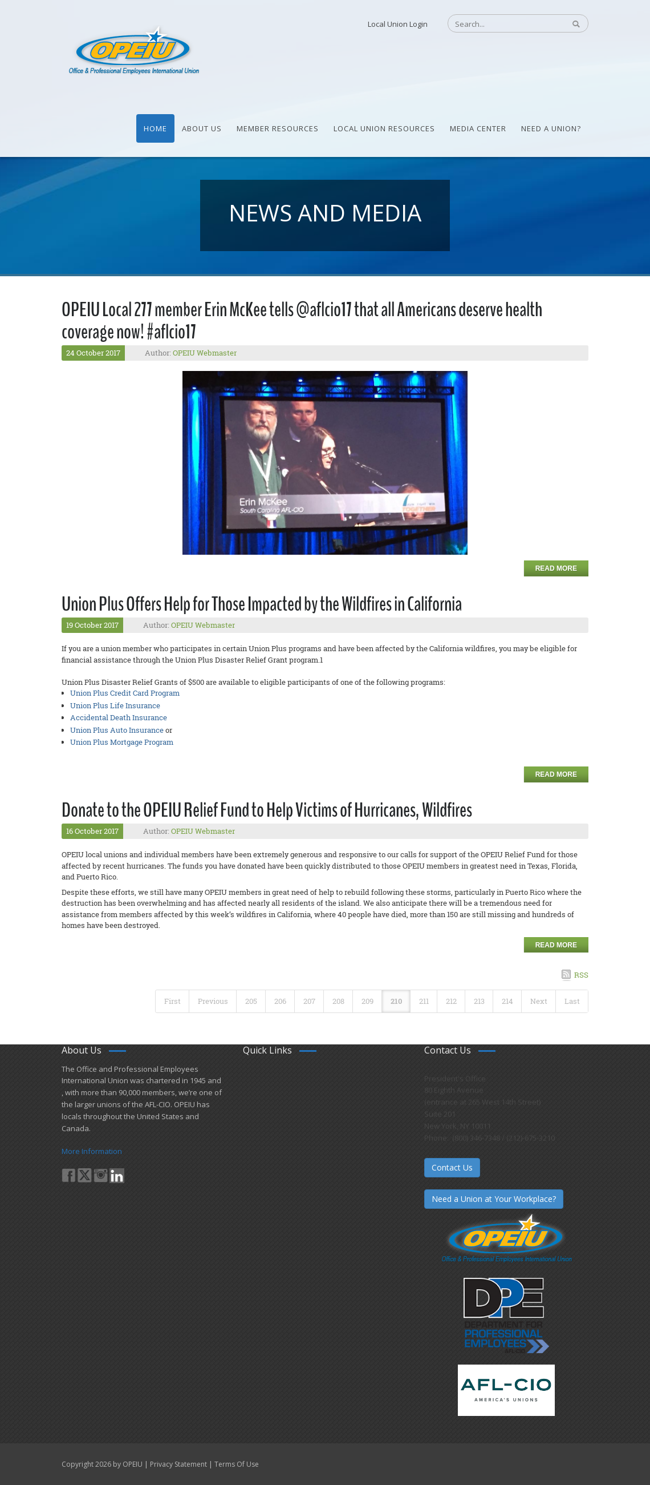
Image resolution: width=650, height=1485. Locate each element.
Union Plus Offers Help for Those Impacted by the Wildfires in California (262, 604)
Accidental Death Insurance (118, 717)
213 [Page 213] (479, 1001)
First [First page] (172, 1001)
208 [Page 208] (338, 1001)
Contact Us (452, 1167)
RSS (581, 975)
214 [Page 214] (507, 1001)
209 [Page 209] (367, 1001)
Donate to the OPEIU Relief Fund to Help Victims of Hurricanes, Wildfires (267, 810)
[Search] (500, 24)
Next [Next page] (538, 1001)
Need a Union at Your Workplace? (494, 1198)
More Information (92, 1151)
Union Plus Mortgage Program (121, 742)
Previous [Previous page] (213, 1001)
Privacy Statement (178, 1464)
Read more (556, 568)
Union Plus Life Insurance (115, 705)
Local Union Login (398, 24)
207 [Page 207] (309, 1001)
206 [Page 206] (280, 1001)
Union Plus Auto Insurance (117, 730)
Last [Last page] (572, 1001)
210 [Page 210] (396, 1001)
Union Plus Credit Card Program (125, 693)
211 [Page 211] (424, 1001)
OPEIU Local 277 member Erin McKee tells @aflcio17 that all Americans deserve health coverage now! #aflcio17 (302, 320)
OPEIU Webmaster (205, 353)
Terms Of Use (236, 1464)
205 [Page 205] (251, 1001)
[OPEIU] (133, 50)
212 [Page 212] (451, 1001)
